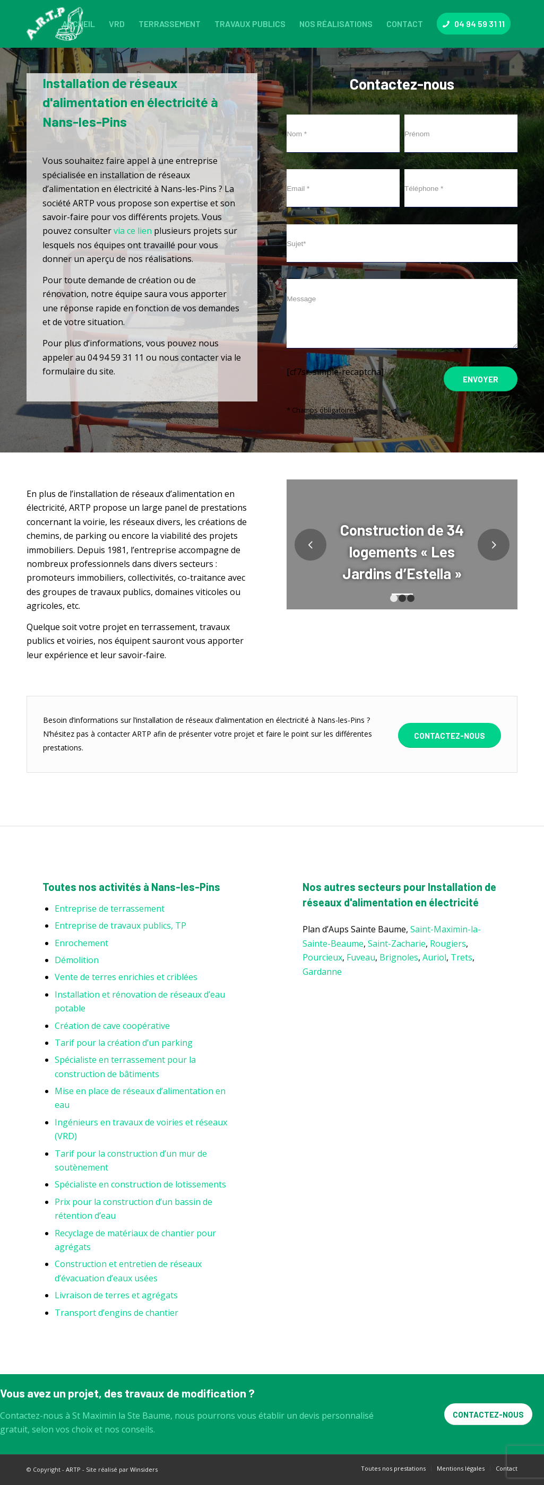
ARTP (73, 1469)
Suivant (494, 545)
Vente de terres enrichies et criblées (126, 977)
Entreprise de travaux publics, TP (120, 925)
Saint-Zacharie (397, 943)
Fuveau (361, 957)
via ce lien (133, 231)
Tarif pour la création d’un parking (124, 1043)
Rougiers (448, 943)
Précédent (310, 545)
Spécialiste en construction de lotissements (140, 1184)
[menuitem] (78, 24)
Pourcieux (322, 957)
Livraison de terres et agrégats (116, 1295)
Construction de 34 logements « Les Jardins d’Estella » (402, 551)
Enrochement (81, 943)
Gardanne (322, 971)
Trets (461, 957)
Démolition (77, 960)
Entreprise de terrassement (110, 908)
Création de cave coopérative (112, 1026)
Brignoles (398, 957)
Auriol (434, 957)
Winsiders (144, 1469)
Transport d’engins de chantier (116, 1312)
